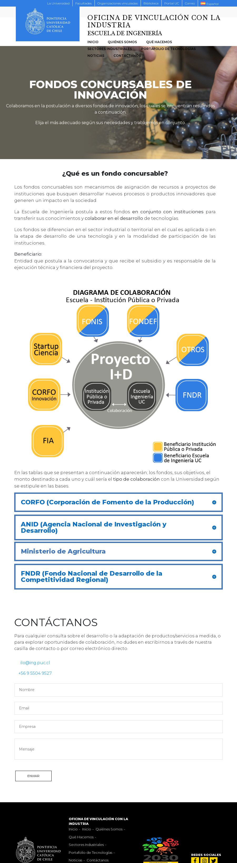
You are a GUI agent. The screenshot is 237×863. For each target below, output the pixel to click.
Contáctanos (127, 56)
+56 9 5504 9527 (33, 673)
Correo (190, 3)
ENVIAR (33, 776)
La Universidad (58, 3)
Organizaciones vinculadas (117, 3)
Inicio (92, 42)
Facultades (83, 3)
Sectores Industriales (109, 49)
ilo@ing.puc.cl (32, 662)
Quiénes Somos (122, 42)
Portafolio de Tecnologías (168, 49)
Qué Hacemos (159, 42)
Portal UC (171, 3)
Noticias (95, 56)
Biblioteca (151, 3)
